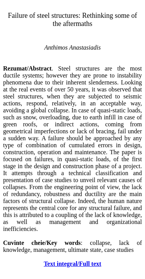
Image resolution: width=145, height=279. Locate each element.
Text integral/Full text (72, 263)
